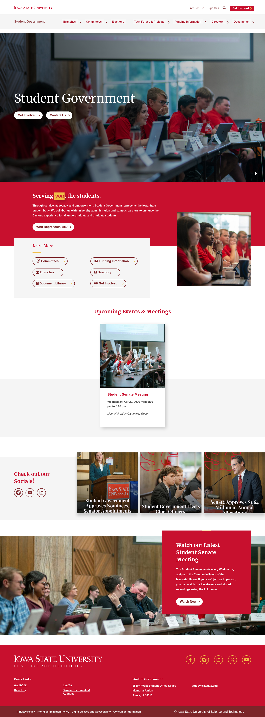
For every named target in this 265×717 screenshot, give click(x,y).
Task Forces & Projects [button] (162, 25)
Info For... (195, 10)
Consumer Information (127, 711)
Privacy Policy (26, 711)
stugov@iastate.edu (205, 685)
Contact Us (58, 115)
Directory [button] (223, 25)
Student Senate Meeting (127, 394)
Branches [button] (92, 25)
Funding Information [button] (197, 25)
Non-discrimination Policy (53, 711)
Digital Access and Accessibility (91, 711)
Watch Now (188, 601)
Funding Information (112, 261)
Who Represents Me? (52, 227)
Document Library (52, 283)
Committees (48, 261)
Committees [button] (113, 25)
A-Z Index (20, 685)
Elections (134, 25)
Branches (46, 272)
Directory (104, 272)
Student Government (29, 26)
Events (67, 685)
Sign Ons (213, 10)
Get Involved (240, 10)
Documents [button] (243, 25)
